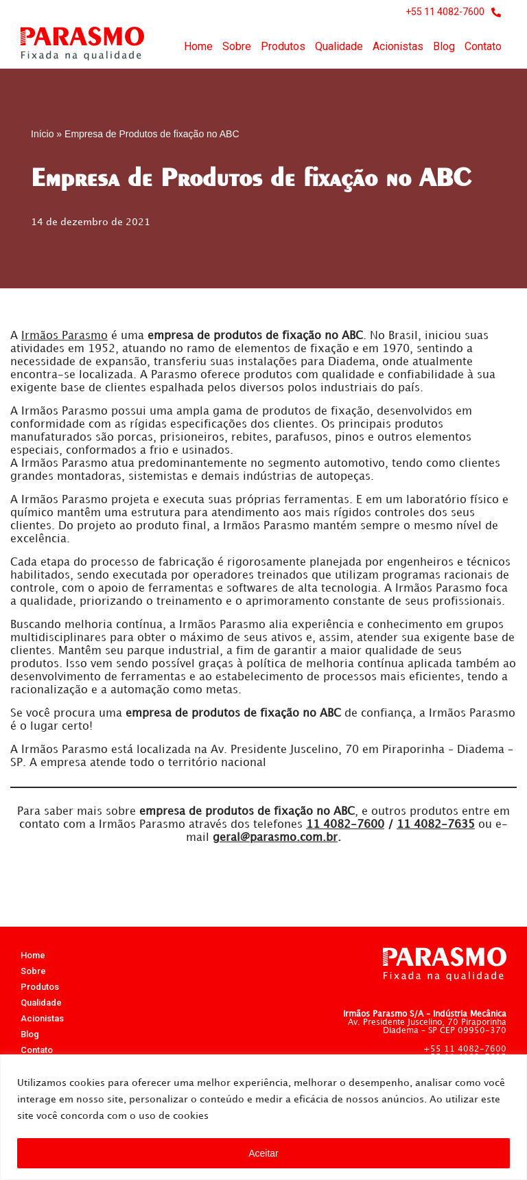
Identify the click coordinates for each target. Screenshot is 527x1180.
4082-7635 (436, 829)
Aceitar (263, 1153)
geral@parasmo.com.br (275, 842)
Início (42, 133)
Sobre (236, 46)
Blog (444, 46)
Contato (483, 46)
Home (198, 46)
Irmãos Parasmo (64, 336)
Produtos (283, 46)
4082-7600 (345, 829)
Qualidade (339, 46)
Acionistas (398, 46)
